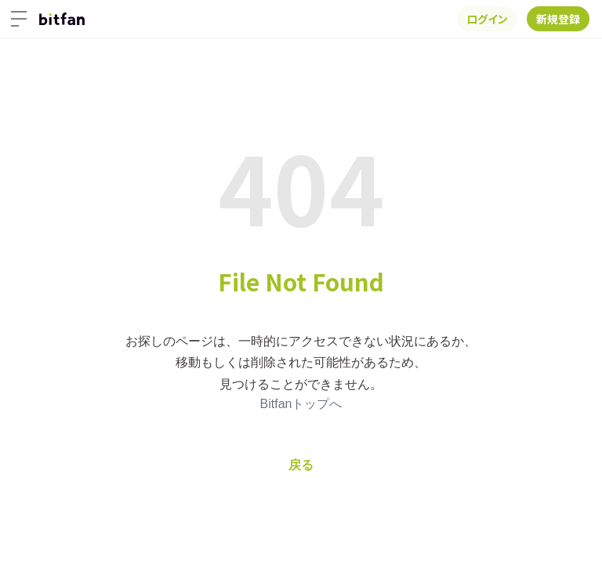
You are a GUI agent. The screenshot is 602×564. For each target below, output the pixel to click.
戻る (301, 465)
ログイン (487, 19)
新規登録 (558, 19)
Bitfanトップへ (301, 403)
